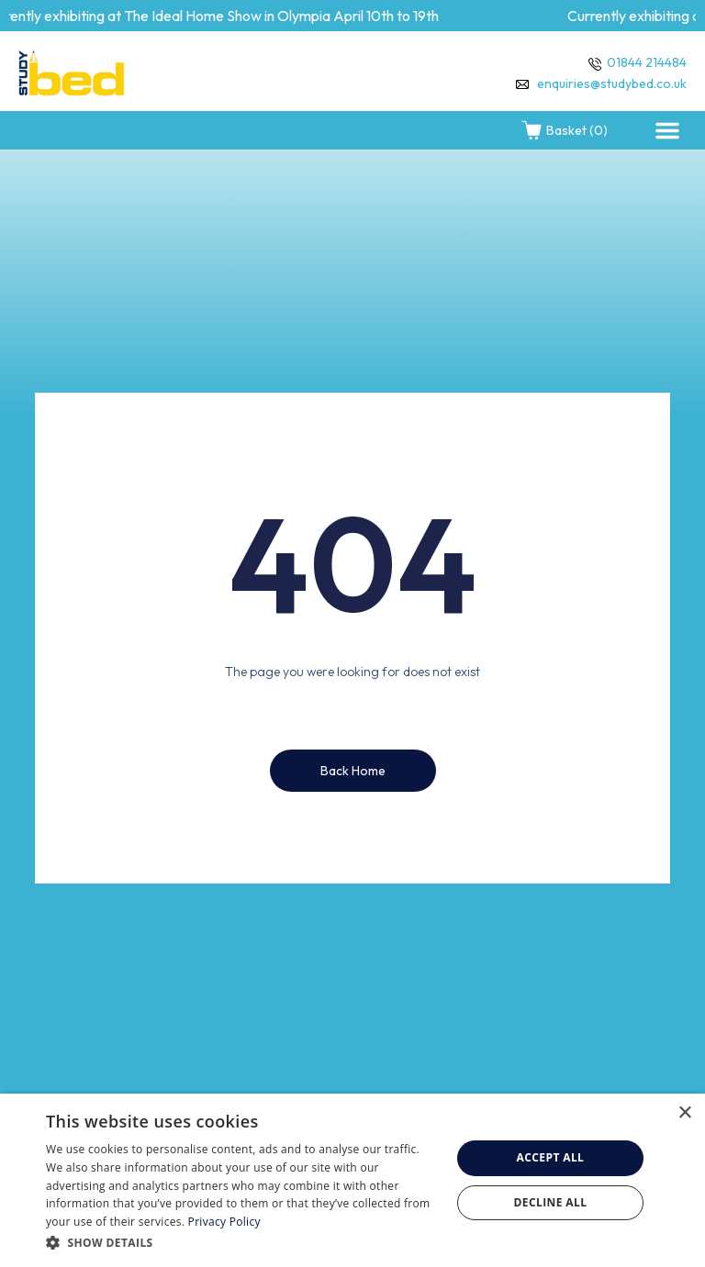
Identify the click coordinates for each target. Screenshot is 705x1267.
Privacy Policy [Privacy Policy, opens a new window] (224, 1221)
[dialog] (352, 1180)
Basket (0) (564, 130)
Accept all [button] (551, 1157)
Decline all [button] (551, 1202)
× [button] (684, 1113)
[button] (667, 130)
